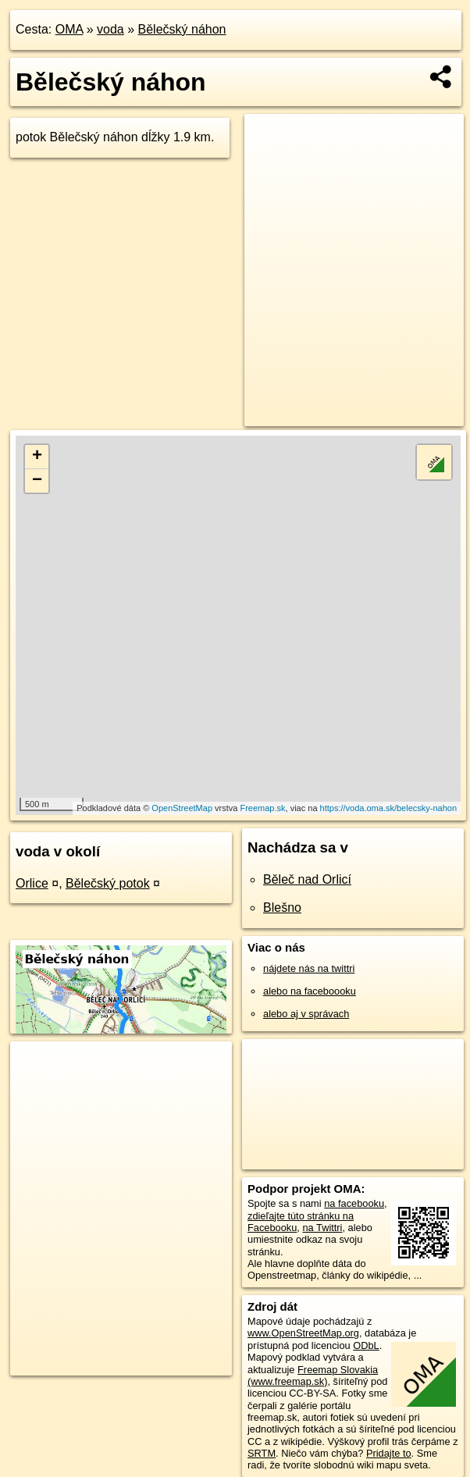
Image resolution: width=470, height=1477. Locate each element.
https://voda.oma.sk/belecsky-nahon (388, 808)
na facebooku (354, 1203)
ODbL (366, 1345)
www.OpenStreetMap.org (303, 1333)
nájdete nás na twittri (308, 968)
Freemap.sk (262, 808)
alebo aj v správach (306, 1014)
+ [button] (37, 456)
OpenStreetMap (181, 808)
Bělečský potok (108, 883)
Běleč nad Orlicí (307, 879)
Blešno (282, 907)
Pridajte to (388, 1453)
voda (110, 29)
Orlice (32, 883)
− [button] (37, 481)
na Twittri (322, 1227)
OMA (69, 29)
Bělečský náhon (182, 29)
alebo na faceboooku (309, 991)
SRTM (261, 1453)
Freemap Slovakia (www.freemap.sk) (312, 1375)
